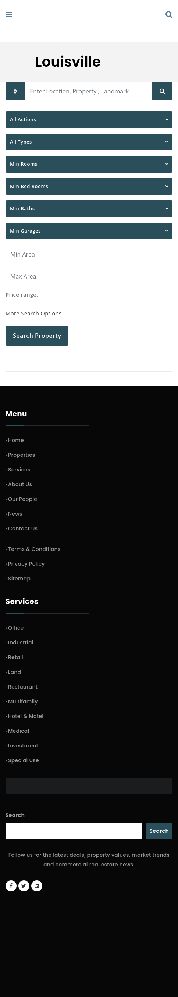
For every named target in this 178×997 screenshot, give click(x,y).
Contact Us (23, 528)
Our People (22, 499)
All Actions (23, 119)
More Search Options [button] (33, 313)
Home (16, 440)
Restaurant (23, 686)
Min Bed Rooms (29, 186)
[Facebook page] (11, 885)
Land (14, 672)
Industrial (20, 642)
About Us (20, 484)
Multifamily (23, 701)
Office (16, 628)
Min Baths (22, 208)
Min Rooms (24, 163)
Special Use (23, 760)
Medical (18, 731)
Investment (23, 745)
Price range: (22, 294)
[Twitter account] (23, 885)
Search (15, 815)
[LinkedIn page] (36, 885)
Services (19, 469)
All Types (21, 141)
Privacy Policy (26, 564)
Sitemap (19, 578)
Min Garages (25, 230)
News (15, 513)
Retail (15, 657)
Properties (21, 455)
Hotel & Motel (25, 716)
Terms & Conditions (34, 549)
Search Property (37, 336)
